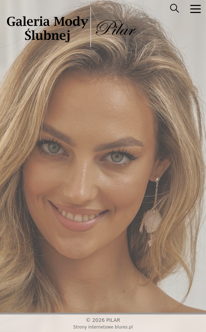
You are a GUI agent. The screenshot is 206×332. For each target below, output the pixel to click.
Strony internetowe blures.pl (103, 327)
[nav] (195, 9)
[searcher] (174, 9)
